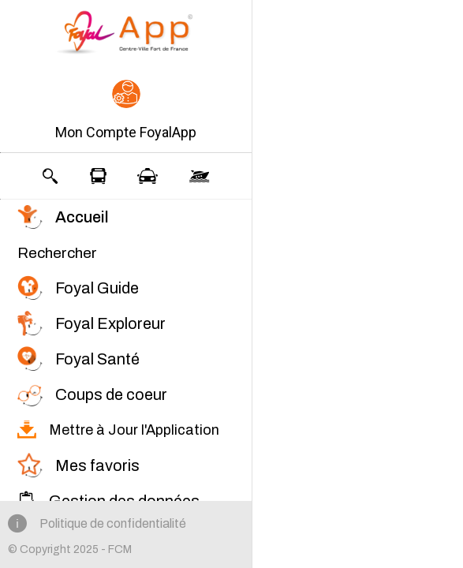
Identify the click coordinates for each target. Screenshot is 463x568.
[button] (125, 111)
